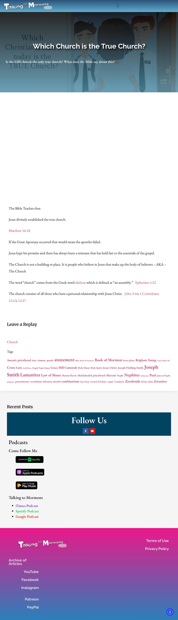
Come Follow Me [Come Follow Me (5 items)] (163, 360)
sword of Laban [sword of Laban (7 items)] (98, 381)
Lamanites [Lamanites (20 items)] (30, 374)
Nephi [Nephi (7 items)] (120, 375)
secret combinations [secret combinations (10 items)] (66, 381)
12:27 (22, 300)
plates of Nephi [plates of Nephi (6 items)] (163, 375)
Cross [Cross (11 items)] (11, 367)
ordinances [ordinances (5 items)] (144, 375)
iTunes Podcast (27, 505)
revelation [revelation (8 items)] (36, 381)
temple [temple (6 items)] (110, 381)
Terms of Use (157, 540)
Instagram (30, 588)
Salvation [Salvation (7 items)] (47, 381)
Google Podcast (27, 516)
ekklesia (80, 282)
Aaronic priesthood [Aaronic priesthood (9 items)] (19, 360)
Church (12, 341)
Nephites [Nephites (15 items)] (132, 375)
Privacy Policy (157, 549)
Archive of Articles (17, 562)
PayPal (33, 607)
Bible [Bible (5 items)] (77, 360)
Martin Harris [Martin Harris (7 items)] (69, 375)
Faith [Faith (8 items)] (19, 368)
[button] (117, 6)
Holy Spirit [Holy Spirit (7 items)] (96, 367)
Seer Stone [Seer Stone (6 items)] (85, 381)
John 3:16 (131, 293)
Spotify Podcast (27, 511)
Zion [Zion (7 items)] (150, 381)
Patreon (32, 599)
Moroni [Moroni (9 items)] (111, 375)
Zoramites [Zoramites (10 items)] (160, 381)
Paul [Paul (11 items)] (152, 375)
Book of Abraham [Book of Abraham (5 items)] (87, 360)
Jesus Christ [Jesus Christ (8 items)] (110, 368)
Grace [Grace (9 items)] (54, 368)
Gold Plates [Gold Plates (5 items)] (27, 368)
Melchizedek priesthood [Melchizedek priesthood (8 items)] (91, 375)
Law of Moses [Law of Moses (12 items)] (51, 375)
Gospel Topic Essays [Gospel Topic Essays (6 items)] (41, 367)
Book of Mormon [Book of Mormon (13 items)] (108, 359)
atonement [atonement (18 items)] (64, 360)
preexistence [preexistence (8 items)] (22, 381)
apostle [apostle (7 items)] (50, 360)
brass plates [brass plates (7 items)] (129, 360)
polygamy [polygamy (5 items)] (10, 382)
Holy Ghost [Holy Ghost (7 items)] (84, 367)
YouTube (31, 571)
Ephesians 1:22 (145, 282)
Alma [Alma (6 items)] (34, 360)
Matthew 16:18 (19, 230)
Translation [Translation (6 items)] (119, 381)
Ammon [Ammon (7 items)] (41, 360)
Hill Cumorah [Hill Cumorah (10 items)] (68, 367)
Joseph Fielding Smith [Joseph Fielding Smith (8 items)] (130, 368)
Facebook (30, 580)
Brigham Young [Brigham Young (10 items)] (146, 360)
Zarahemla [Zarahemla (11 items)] (132, 381)
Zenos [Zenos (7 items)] (144, 381)
